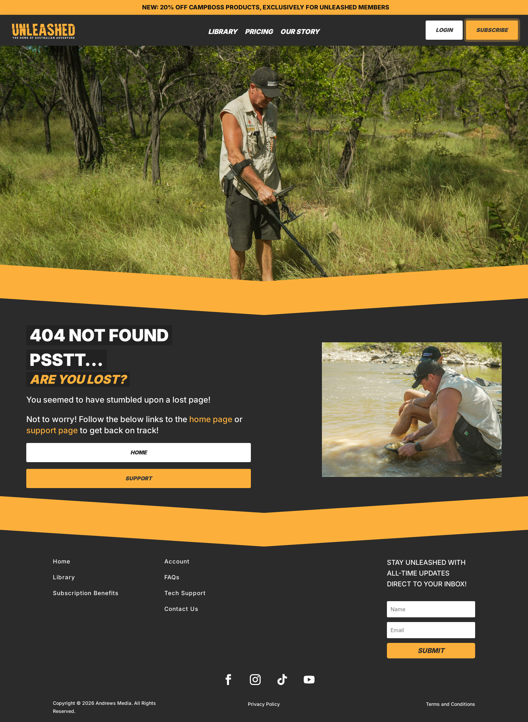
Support (138, 478)
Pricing (259, 32)
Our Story (300, 32)
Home (138, 452)
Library (222, 32)
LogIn (444, 30)
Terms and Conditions (450, 704)
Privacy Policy (264, 704)
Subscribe (492, 30)
